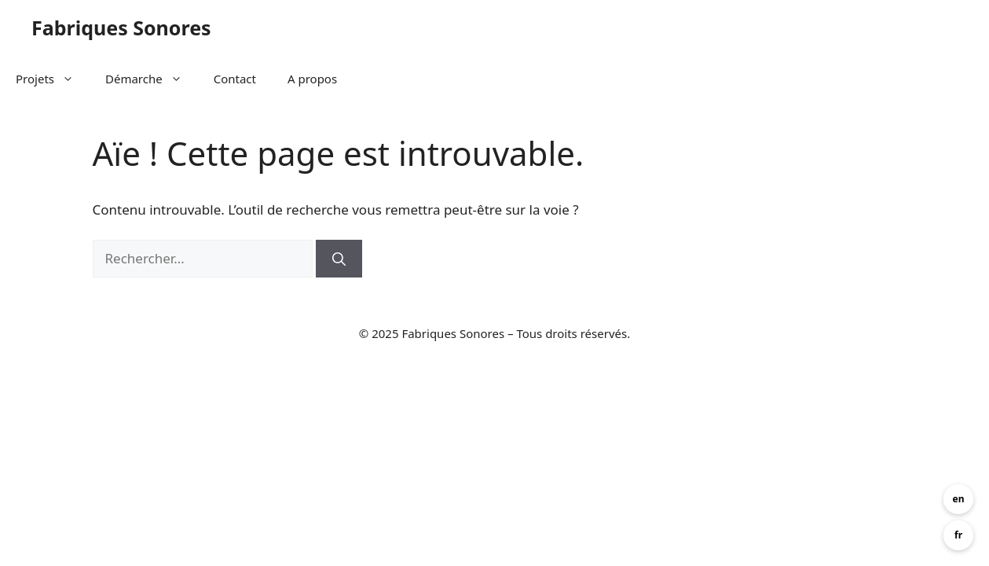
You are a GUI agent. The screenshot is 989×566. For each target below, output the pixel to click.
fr (958, 535)
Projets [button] (53, 78)
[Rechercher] (339, 258)
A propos (312, 78)
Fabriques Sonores (121, 27)
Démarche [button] (151, 78)
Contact (235, 78)
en (959, 498)
